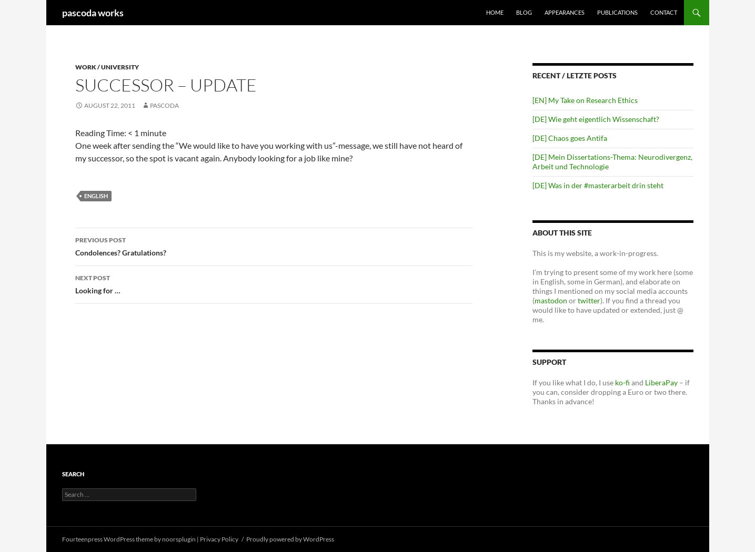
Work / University (107, 67)
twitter (589, 300)
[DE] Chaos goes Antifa (569, 138)
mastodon (551, 300)
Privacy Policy (219, 539)
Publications (617, 12)
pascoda (164, 105)
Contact (663, 12)
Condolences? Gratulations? (273, 245)
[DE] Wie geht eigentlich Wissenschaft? (595, 119)
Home (495, 12)
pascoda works (93, 12)
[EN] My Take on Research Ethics (585, 100)
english (96, 195)
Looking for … (273, 283)
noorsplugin (179, 539)
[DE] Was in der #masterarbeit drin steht (597, 185)
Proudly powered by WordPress (290, 539)
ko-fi (621, 382)
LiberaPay (661, 382)
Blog (524, 12)
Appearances (565, 12)
